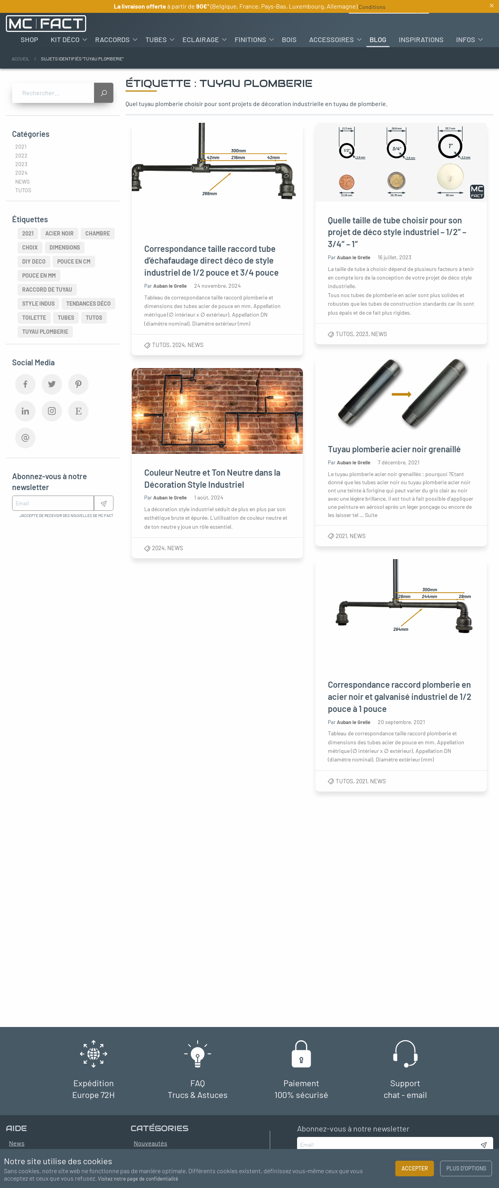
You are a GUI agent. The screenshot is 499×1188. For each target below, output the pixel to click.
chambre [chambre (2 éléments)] (97, 233)
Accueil (21, 58)
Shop (29, 39)
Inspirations (421, 39)
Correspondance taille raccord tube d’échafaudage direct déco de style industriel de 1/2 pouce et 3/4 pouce (211, 260)
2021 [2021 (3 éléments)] (28, 233)
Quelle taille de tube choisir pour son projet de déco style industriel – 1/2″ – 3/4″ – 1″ (397, 232)
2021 (341, 535)
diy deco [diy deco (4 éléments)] (34, 261)
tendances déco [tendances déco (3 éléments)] (88, 303)
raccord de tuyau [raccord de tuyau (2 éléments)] (47, 289)
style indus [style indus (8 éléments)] (38, 303)
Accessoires (331, 39)
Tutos (161, 344)
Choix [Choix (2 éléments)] (30, 247)
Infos (465, 39)
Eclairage (200, 39)
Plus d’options (466, 1168)
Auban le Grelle (170, 286)
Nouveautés (150, 1143)
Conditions (372, 7)
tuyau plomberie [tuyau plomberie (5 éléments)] (45, 331)
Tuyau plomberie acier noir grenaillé (394, 449)
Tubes (156, 39)
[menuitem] (29, 39)
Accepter (415, 1168)
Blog (378, 39)
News (195, 344)
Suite (371, 515)
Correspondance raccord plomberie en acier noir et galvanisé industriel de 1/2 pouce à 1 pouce (400, 696)
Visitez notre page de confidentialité (138, 1179)
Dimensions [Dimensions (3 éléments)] (65, 247)
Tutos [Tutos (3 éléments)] (94, 317)
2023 (362, 333)
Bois (289, 39)
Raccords (112, 39)
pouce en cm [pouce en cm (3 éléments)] (73, 261)
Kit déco (65, 39)
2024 (178, 344)
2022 (21, 155)
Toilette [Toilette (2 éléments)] (34, 317)
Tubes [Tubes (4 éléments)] (66, 317)
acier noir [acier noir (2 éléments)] (59, 233)
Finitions (250, 39)
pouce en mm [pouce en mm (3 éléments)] (39, 275)
